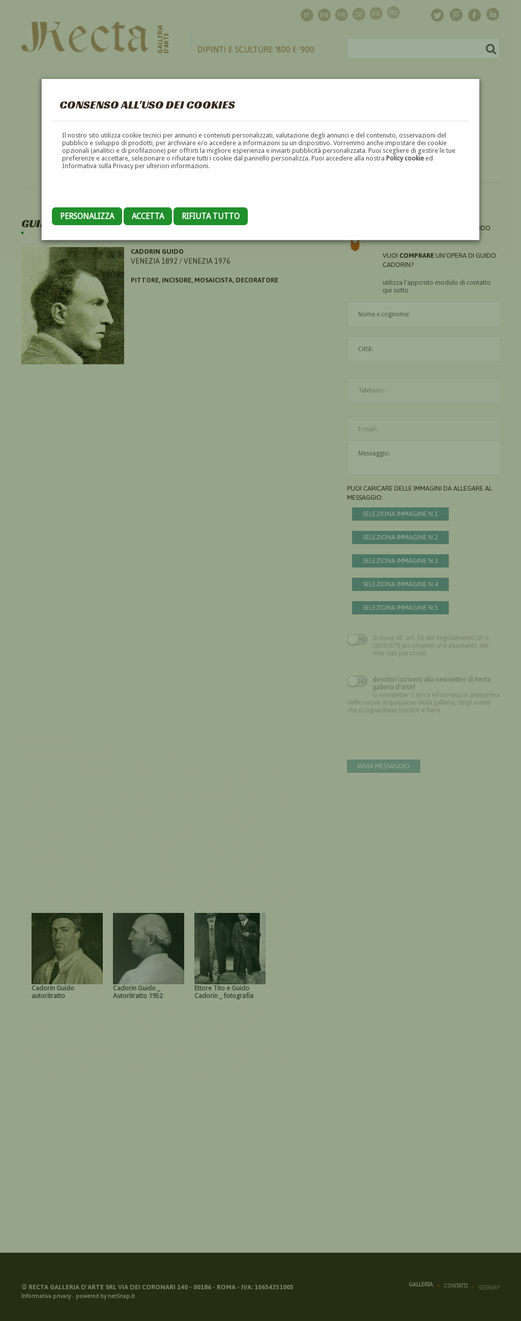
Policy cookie (405, 158)
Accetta (148, 216)
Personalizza (87, 216)
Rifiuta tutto (211, 216)
